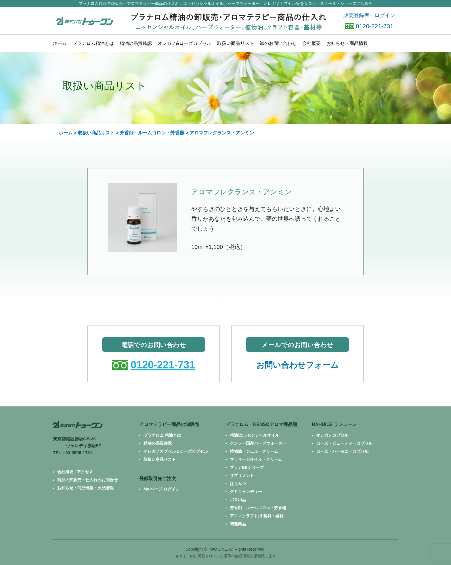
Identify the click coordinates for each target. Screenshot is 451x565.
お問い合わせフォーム (297, 365)
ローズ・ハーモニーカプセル (342, 451)
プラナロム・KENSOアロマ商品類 (261, 424)
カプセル (184, 43)
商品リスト (235, 43)
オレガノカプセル (332, 435)
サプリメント (242, 475)
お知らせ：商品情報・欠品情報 (85, 488)
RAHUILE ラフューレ (334, 424)
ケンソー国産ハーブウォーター (258, 443)
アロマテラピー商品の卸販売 (169, 424)
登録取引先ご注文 (157, 478)
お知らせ (347, 43)
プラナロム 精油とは (162, 435)
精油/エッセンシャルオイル (254, 435)
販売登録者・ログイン (369, 15)
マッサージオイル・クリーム (256, 459)
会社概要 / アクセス (75, 471)
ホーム (60, 43)
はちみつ (238, 483)
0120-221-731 (369, 26)
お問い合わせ (278, 43)
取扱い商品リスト (96, 132)
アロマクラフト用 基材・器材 (256, 515)
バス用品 (238, 499)
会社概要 (311, 43)
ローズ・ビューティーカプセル (344, 443)
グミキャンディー (246, 491)
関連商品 (238, 524)
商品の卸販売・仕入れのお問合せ (87, 480)
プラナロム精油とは (93, 43)
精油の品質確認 (136, 43)
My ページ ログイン (161, 489)
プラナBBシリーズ (247, 467)
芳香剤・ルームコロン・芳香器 (152, 132)
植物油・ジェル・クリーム (254, 451)
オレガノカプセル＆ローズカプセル (176, 451)
